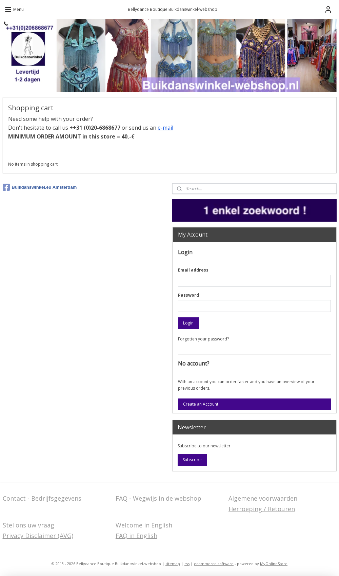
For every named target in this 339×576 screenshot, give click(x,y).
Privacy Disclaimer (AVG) (38, 536)
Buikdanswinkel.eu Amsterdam (40, 187)
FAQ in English (136, 536)
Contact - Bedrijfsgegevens (42, 498)
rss (187, 563)
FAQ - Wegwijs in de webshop (158, 498)
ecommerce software (214, 563)
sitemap (172, 563)
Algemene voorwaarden (262, 498)
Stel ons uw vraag (28, 525)
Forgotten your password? (203, 339)
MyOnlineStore (273, 563)
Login (188, 323)
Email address (193, 270)
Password (188, 295)
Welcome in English (144, 525)
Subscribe (192, 460)
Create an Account (200, 404)
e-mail (165, 127)
